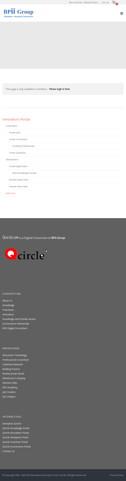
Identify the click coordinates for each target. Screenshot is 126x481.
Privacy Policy (117, 475)
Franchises (8, 309)
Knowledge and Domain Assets (19, 319)
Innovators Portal (16, 119)
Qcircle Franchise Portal (15, 442)
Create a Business (17, 152)
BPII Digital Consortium (14, 328)
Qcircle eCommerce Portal (16, 446)
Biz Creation (8, 396)
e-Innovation (11, 125)
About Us (7, 300)
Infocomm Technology (14, 355)
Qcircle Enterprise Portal (15, 437)
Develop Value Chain (18, 179)
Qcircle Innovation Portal (15, 432)
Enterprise (10, 193)
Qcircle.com (10, 237)
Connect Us (8, 451)
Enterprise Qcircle (11, 423)
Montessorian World (13, 373)
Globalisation (12, 159)
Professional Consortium (15, 359)
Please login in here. (59, 89)
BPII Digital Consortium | (84, 2)
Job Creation (9, 392)
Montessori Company (13, 378)
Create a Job (15, 132)
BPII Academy (9, 387)
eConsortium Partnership (15, 323)
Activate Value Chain (18, 186)
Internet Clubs (9, 382)
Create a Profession (18, 139)
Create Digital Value (18, 166)
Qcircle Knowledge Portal (15, 428)
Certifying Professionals (23, 146)
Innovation (8, 314)
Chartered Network (12, 364)
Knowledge (8, 305)
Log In (105, 2)
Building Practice (11, 369)
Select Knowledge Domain (24, 173)
